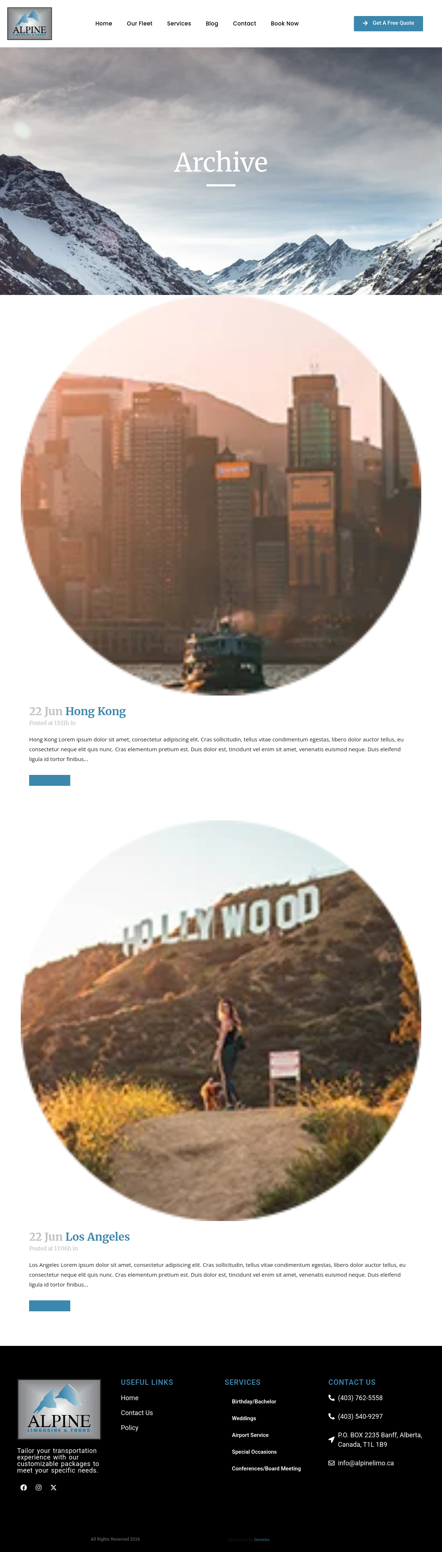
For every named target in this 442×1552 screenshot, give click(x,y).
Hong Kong (95, 711)
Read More (49, 780)
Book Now (285, 23)
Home (104, 23)
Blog (212, 23)
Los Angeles (97, 1237)
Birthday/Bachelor (254, 1401)
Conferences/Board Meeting (266, 1468)
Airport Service (250, 1435)
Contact (244, 23)
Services (179, 23)
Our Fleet (140, 23)
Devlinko (262, 1539)
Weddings (244, 1418)
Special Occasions (254, 1452)
